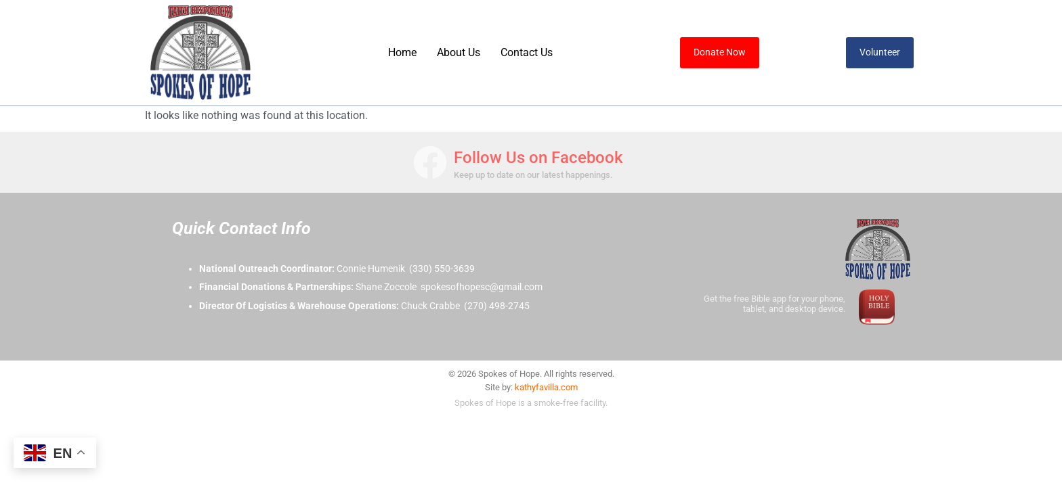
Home (402, 52)
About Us (458, 52)
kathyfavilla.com (546, 387)
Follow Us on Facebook (538, 157)
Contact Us (527, 52)
